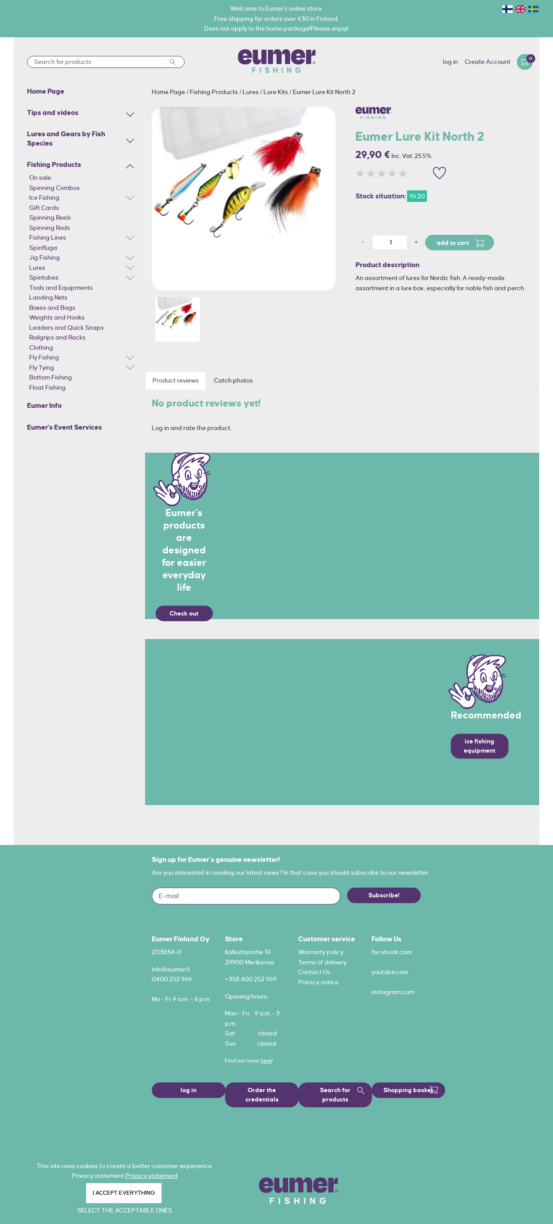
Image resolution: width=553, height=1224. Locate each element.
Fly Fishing (44, 357)
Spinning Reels (50, 217)
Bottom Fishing (50, 377)
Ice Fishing (44, 197)
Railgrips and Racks (57, 337)
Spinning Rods (49, 227)
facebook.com (391, 952)
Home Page (169, 91)
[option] (244, 199)
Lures (37, 267)
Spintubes (44, 277)
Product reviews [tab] (176, 380)
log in (450, 61)
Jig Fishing (44, 257)
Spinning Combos (54, 187)
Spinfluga (43, 247)
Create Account (487, 61)
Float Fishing (47, 387)
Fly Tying (41, 367)
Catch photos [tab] (233, 380)
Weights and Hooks (57, 317)
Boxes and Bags (52, 307)
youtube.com (389, 971)
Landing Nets (48, 297)
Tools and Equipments (61, 287)
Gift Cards (44, 207)
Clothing (41, 347)
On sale (40, 177)
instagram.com (393, 991)
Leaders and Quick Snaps (66, 327)
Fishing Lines (47, 237)
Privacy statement (152, 1175)
